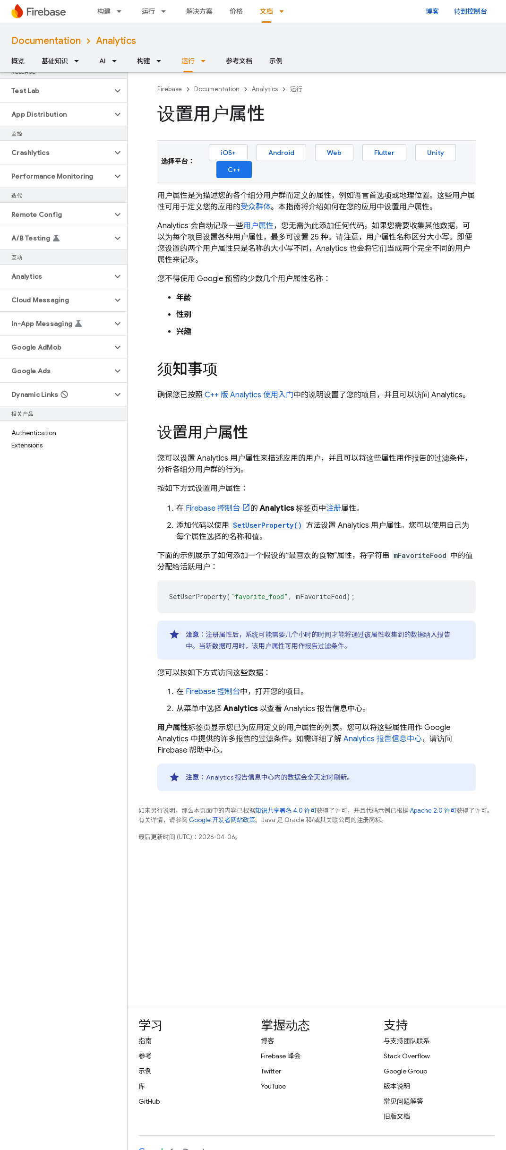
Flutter (384, 152)
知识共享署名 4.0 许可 (286, 811)
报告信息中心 (382, 739)
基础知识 (55, 61)
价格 (236, 11)
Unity (435, 152)
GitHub (149, 1101)
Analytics (116, 41)
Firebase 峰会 (280, 1056)
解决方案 (199, 11)
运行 (148, 11)
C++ (234, 169)
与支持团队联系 (407, 1041)
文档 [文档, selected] (266, 11)
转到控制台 (470, 11)
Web (334, 152)
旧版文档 (397, 1116)
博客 (432, 11)
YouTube (273, 1086)
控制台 (213, 508)
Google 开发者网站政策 (222, 820)
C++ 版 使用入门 (249, 395)
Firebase (169, 89)
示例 (276, 61)
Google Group (405, 1071)
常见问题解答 (403, 1101)
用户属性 (258, 226)
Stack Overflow (407, 1056)
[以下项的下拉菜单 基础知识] (79, 61)
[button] (56, 91)
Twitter (271, 1071)
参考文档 (239, 61)
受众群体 (255, 207)
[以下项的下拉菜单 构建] (122, 11)
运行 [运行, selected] (188, 61)
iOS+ (228, 152)
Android (281, 152)
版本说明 (397, 1086)
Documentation (46, 41)
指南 (145, 1041)
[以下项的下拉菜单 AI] (117, 61)
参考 (145, 1056)
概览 (18, 61)
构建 (104, 11)
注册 (333, 508)
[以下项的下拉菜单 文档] (284, 11)
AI (102, 61)
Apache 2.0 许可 (433, 811)
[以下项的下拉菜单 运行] (166, 11)
